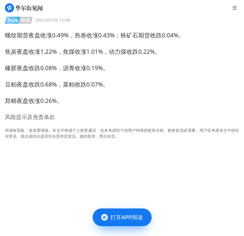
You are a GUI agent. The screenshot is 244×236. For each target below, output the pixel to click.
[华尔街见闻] (24, 7)
